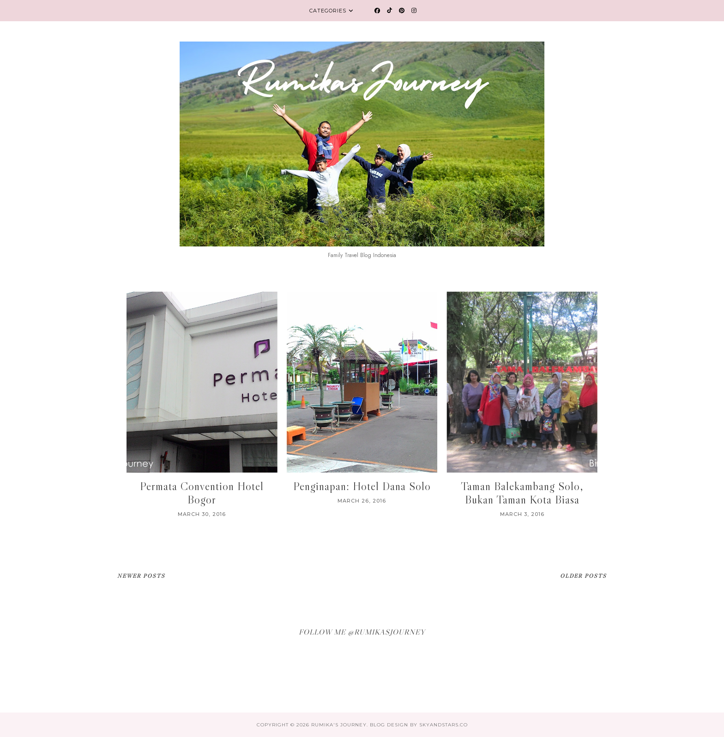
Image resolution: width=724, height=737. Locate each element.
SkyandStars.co (443, 725)
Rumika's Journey (339, 725)
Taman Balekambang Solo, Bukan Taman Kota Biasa (522, 492)
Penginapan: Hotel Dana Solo (362, 486)
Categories (327, 10)
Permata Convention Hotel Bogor (202, 492)
